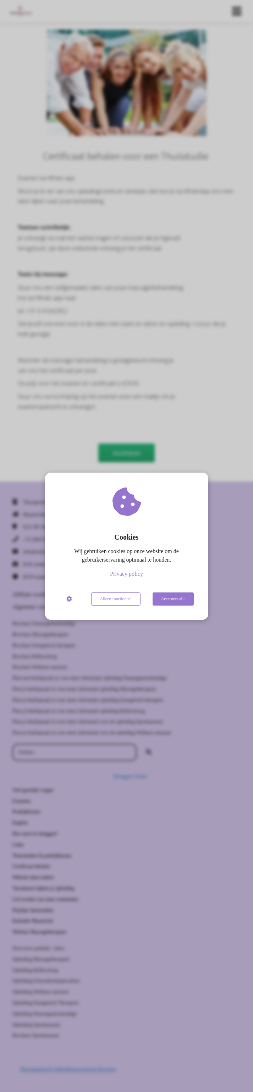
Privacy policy (126, 574)
